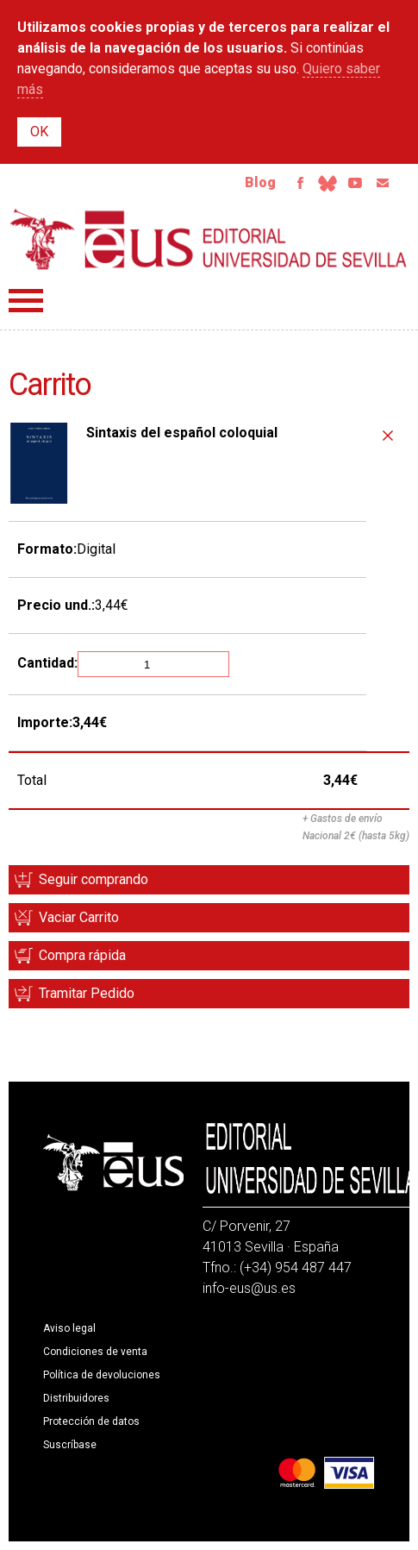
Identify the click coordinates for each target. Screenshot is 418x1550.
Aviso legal (69, 1328)
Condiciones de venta (95, 1352)
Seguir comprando (93, 879)
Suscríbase (70, 1445)
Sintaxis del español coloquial (182, 432)
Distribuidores (76, 1398)
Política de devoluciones (101, 1375)
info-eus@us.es (249, 1288)
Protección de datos (91, 1421)
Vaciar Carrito (79, 917)
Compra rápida (82, 955)
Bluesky (327, 182)
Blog (260, 182)
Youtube (355, 182)
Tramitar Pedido (86, 993)
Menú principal (26, 300)
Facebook (299, 182)
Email (382, 182)
